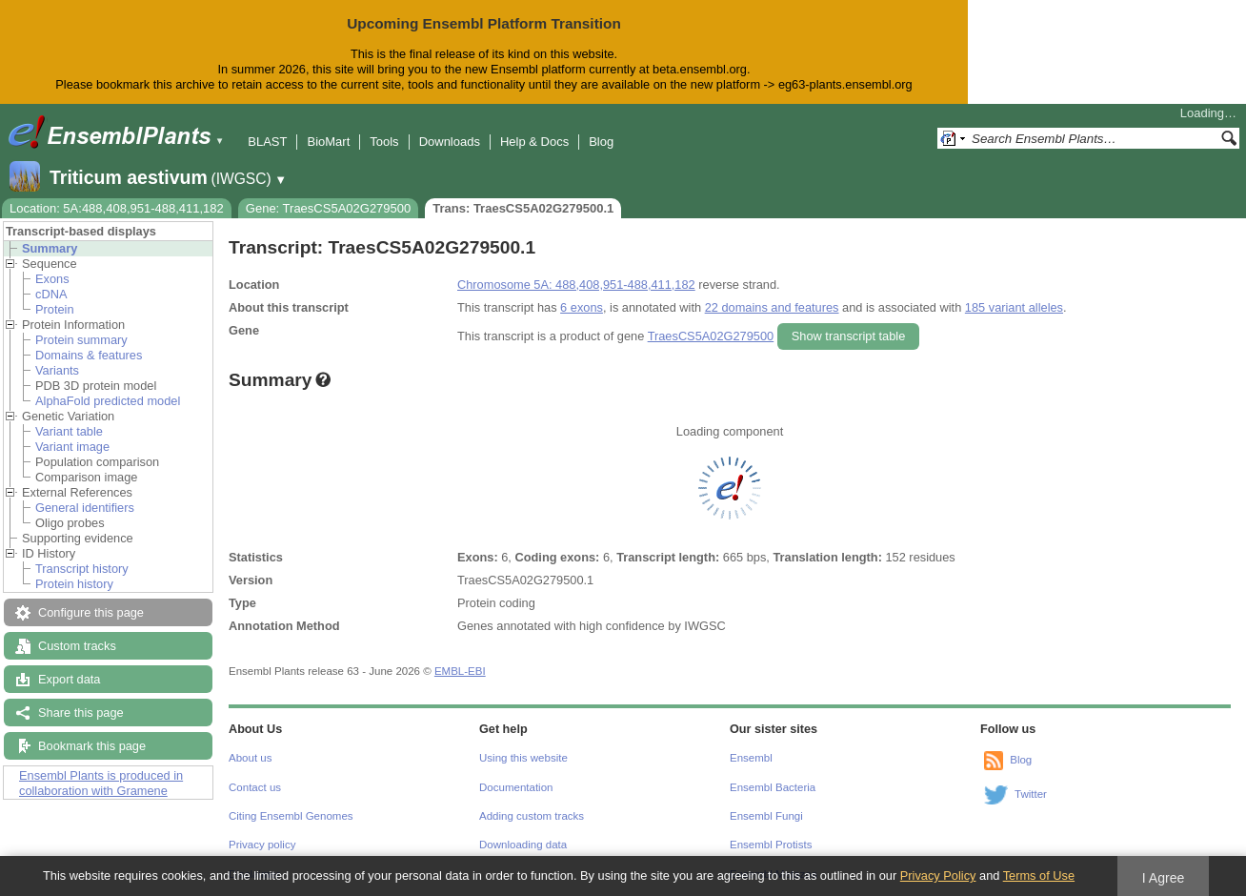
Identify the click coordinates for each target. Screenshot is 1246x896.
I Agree (1163, 878)
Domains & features (88, 355)
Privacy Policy (938, 875)
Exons (52, 279)
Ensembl (751, 758)
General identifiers (84, 507)
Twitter (1031, 794)
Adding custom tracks (531, 816)
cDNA (51, 294)
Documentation (516, 787)
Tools (384, 141)
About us (250, 758)
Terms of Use (1039, 875)
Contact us (255, 787)
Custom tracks (77, 646)
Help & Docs (534, 141)
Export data (69, 679)
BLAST (267, 141)
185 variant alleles (1014, 307)
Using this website (523, 758)
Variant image (72, 446)
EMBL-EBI (460, 671)
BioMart (328, 141)
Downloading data (523, 844)
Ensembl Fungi (766, 816)
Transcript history (82, 568)
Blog (601, 141)
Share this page (81, 712)
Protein (54, 309)
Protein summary (81, 340)
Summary (49, 248)
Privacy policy (262, 844)
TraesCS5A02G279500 (711, 336)
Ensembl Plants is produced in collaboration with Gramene (101, 783)
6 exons (581, 307)
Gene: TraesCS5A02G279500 (328, 208)
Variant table (69, 431)
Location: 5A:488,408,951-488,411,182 (117, 208)
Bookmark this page (92, 746)
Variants (57, 370)
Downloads (449, 141)
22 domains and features (772, 307)
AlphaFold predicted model (107, 401)
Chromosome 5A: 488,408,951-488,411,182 (576, 284)
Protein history (74, 584)
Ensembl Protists (771, 844)
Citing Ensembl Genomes (291, 816)
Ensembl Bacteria (772, 787)
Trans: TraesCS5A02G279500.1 (522, 208)
